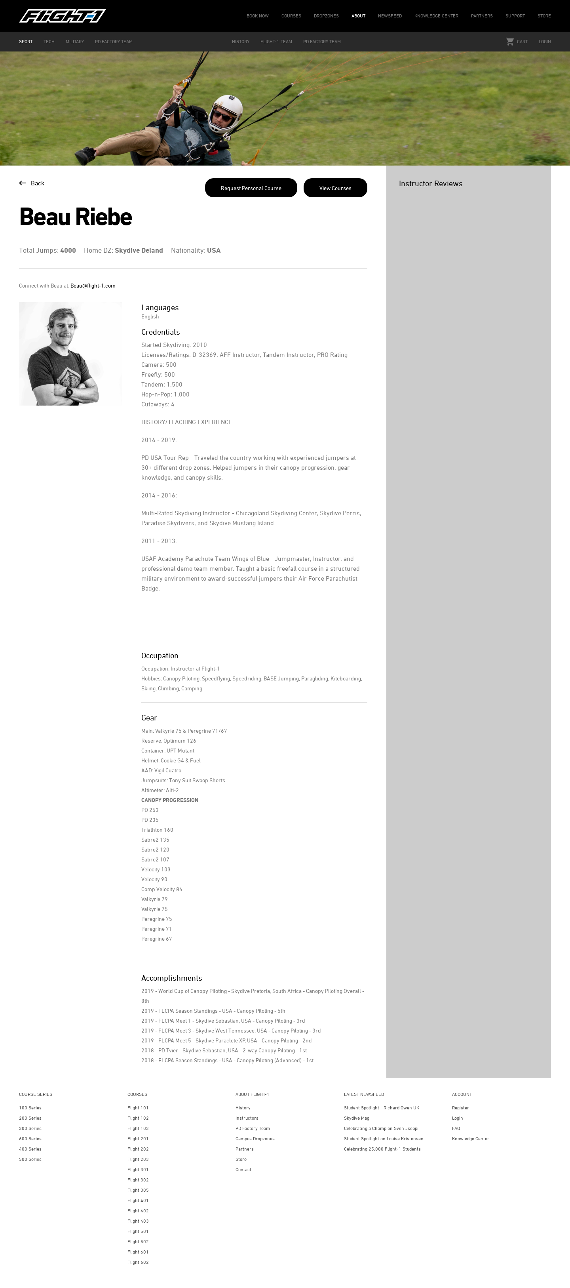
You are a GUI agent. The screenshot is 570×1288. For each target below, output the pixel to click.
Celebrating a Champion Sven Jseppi (381, 1128)
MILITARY (75, 41)
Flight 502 (138, 1241)
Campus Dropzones (255, 1138)
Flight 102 (138, 1118)
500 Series (30, 1159)
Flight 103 (138, 1128)
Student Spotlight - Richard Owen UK (381, 1108)
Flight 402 (138, 1211)
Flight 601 (138, 1252)
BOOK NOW (258, 16)
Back (31, 183)
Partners (245, 1149)
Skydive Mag (356, 1118)
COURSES (291, 16)
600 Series (30, 1138)
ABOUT (358, 16)
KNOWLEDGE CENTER (436, 16)
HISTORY (240, 41)
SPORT (25, 41)
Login (545, 41)
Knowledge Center (470, 1138)
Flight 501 (138, 1231)
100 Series (30, 1108)
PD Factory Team (253, 1128)
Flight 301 (138, 1169)
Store (241, 1159)
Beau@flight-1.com (93, 285)
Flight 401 (138, 1200)
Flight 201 (138, 1138)
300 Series (30, 1128)
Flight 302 (138, 1180)
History (243, 1108)
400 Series (30, 1149)
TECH (49, 41)
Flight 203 (138, 1159)
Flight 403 (138, 1221)
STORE (544, 16)
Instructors (247, 1118)
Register (460, 1108)
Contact (243, 1169)
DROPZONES (326, 16)
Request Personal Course (251, 188)
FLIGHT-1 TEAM (276, 41)
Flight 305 (138, 1190)
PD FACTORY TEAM (114, 41)
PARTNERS (482, 16)
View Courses (335, 188)
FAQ (456, 1128)
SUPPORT (515, 16)
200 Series (30, 1118)
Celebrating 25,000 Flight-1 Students (382, 1149)
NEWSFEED (390, 16)
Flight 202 (138, 1149)
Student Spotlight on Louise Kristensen (384, 1138)
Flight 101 (138, 1108)
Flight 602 (138, 1262)
